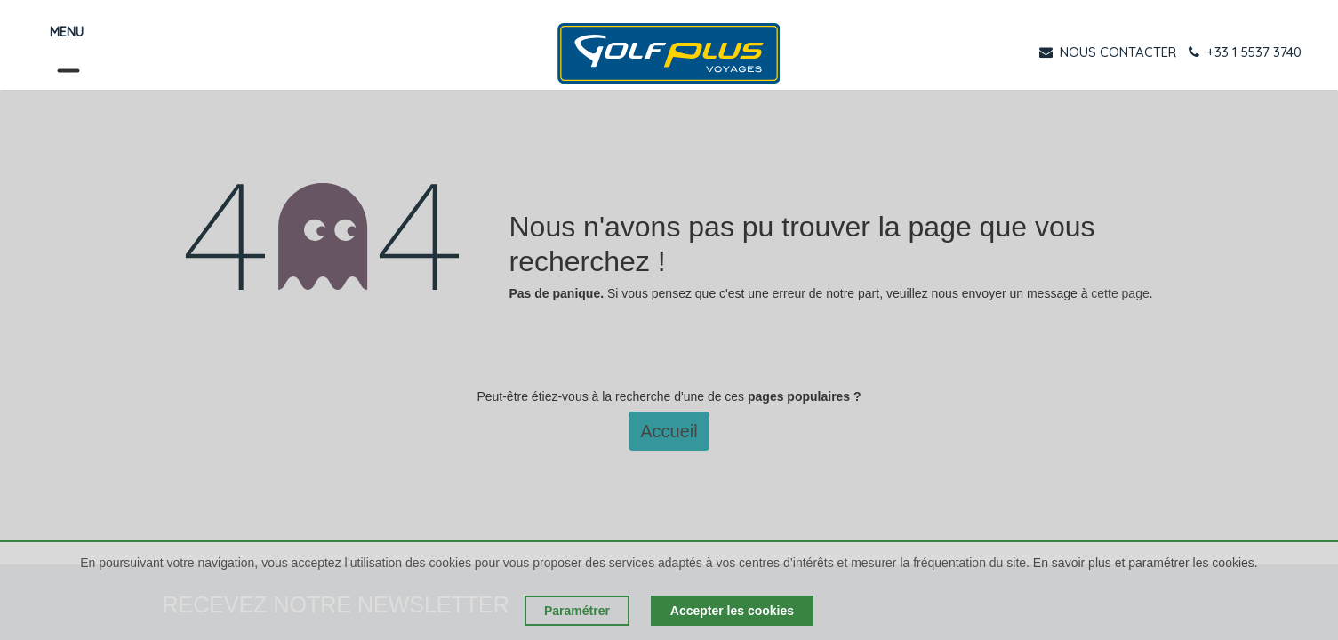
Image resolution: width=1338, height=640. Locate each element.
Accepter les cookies (732, 611)
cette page (1120, 293)
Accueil (668, 431)
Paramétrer (577, 611)
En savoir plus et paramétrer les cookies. (1145, 563)
